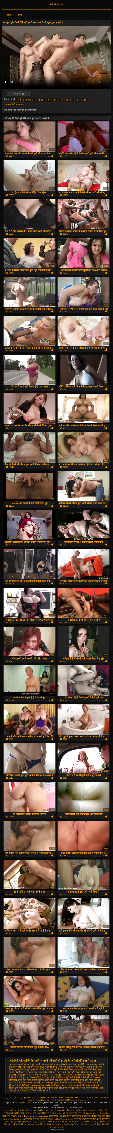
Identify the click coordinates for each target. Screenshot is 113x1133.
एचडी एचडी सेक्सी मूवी (44, 1064)
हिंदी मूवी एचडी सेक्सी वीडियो (33, 1085)
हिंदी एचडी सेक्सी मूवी (45, 1082)
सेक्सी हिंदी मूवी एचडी (15, 104)
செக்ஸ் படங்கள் (66, 1119)
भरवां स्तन (52, 99)
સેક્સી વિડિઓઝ (102, 1113)
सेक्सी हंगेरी (81, 99)
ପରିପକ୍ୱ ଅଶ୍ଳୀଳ (89, 1113)
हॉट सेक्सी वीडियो (65, 1116)
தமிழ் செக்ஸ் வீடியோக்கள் (13, 1119)
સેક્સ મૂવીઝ (21, 1116)
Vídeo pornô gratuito (77, 1100)
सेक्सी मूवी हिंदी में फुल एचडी (19, 1077)
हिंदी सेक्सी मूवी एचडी (90, 1088)
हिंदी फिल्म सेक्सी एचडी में (88, 1082)
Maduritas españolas (39, 1098)
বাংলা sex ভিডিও (31, 1113)
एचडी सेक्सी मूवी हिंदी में (94, 1064)
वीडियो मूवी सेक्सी (23, 1122)
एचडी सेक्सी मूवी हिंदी (76, 1064)
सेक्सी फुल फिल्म (90, 1119)
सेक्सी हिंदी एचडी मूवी (79, 1080)
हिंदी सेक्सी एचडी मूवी (73, 1085)
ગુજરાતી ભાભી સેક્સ (49, 1122)
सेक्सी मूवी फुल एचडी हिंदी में (73, 1075)
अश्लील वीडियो (69, 1122)
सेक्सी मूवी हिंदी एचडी (56, 4)
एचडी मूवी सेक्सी (60, 1064)
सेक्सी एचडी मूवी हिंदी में (83, 1067)
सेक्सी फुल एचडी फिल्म (31, 1124)
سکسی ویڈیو (43, 1116)
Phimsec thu (52, 1098)
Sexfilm (88, 1098)
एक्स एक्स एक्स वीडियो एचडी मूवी (22, 1064)
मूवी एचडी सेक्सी (51, 1067)
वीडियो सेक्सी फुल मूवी (10, 1122)
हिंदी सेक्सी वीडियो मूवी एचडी (39, 1090)
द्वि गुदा (40, 99)
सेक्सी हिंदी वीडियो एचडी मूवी (25, 1082)
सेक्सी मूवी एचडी (68, 1072)
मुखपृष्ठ (9, 15)
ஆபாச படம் (32, 1116)
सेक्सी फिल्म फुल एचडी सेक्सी (26, 1072)
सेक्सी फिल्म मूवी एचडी (46, 1113)
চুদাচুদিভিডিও (54, 1116)
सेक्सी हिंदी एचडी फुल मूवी (60, 1080)
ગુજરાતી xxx (85, 1110)
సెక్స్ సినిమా (55, 1119)
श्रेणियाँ (20, 15)
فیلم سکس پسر (10, 1098)
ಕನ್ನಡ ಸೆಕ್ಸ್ (84, 1124)
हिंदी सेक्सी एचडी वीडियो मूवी (26, 1088)
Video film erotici (34, 1100)
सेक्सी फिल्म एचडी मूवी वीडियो (51, 1069)
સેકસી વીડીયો (60, 1113)
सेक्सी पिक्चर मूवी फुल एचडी (27, 1069)
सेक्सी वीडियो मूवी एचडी (85, 1077)
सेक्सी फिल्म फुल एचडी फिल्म (75, 1069)
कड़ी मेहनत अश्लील (26, 99)
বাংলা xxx (32, 1110)
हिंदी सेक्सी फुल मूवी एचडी (48, 1088)
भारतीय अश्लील (45, 1119)
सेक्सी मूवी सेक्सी (35, 1122)
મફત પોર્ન (92, 1124)
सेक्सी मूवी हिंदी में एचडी (94, 1075)
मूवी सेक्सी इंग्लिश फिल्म (74, 1113)
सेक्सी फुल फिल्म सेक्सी (16, 1113)
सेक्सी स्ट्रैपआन (66, 99)
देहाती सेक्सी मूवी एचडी (35, 1067)
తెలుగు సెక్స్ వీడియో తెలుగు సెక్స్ (68, 1110)
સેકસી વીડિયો (23, 1110)
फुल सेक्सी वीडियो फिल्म (83, 1122)
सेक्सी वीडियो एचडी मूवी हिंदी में (63, 1077)
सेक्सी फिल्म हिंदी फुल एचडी (50, 1072)
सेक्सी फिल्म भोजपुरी (9, 1116)
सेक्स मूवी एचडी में (65, 1067)
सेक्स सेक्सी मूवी (58, 1127)
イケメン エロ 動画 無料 (59, 1100)
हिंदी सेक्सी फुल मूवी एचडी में (70, 1088)
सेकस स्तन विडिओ (97, 1110)
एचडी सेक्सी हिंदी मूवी (17, 1067)
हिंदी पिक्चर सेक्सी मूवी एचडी (66, 1082)
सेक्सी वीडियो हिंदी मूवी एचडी (38, 1080)
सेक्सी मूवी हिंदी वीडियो (99, 1122)
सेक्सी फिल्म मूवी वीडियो (90, 1116)
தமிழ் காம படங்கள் (60, 1124)
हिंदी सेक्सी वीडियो (104, 1116)
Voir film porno (79, 1098)
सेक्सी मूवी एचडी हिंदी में (27, 1075)
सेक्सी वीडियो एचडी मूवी (40, 1077)
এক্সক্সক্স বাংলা (74, 1124)
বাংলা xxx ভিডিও (11, 1110)
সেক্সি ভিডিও (76, 1116)
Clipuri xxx (45, 1100)
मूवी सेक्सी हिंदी (79, 1119)
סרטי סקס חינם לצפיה (100, 1098)
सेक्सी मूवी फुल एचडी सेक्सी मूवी (49, 1075)
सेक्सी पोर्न (19, 1124)
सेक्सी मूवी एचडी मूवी (84, 1072)
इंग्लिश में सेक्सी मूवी (103, 1119)
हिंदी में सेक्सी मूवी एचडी (55, 1085)
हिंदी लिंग (61, 1122)
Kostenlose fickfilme (65, 1098)
